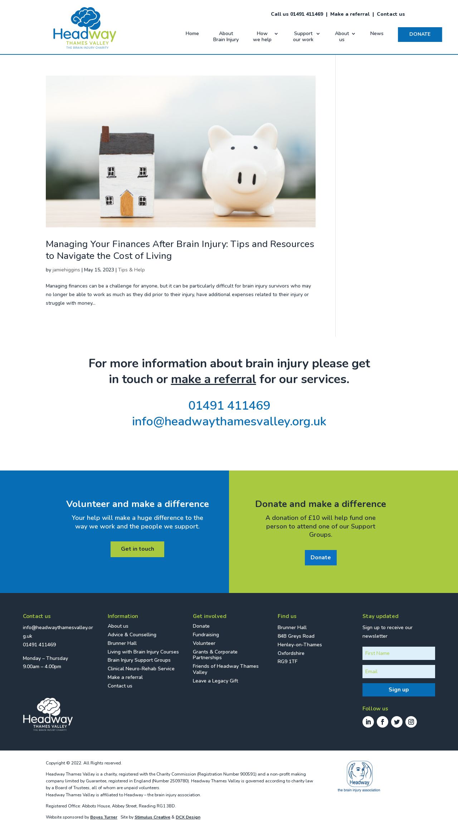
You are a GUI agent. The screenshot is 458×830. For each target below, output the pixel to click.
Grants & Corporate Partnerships (215, 654)
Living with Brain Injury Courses (143, 651)
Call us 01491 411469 (297, 14)
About (226, 37)
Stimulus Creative (152, 817)
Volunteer (204, 643)
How (262, 37)
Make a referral (350, 14)
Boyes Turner (103, 817)
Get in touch (137, 549)
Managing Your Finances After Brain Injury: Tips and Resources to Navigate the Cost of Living (180, 250)
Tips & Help (131, 269)
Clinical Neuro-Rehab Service (141, 668)
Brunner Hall (122, 643)
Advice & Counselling (132, 634)
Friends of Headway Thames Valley (226, 669)
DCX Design (188, 817)
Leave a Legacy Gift (215, 680)
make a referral (213, 379)
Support (303, 37)
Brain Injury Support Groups (139, 660)
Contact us (391, 14)
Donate (321, 557)
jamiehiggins (66, 269)
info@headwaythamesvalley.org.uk (229, 421)
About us (118, 626)
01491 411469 (229, 405)
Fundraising (206, 634)
